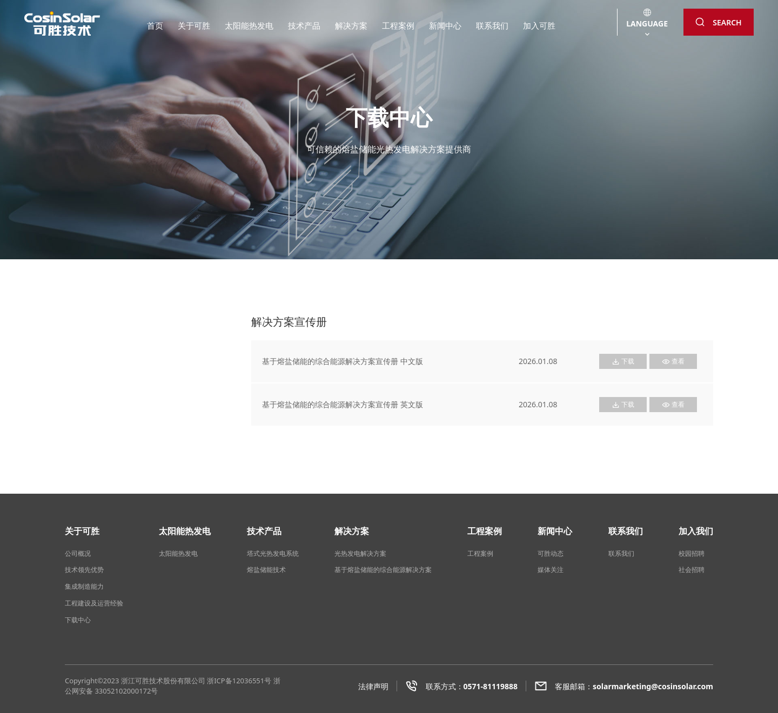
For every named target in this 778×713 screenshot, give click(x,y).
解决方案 (351, 25)
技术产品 (304, 25)
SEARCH (718, 22)
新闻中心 (445, 25)
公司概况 (78, 553)
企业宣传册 (94, 372)
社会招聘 (692, 569)
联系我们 (492, 25)
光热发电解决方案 (360, 553)
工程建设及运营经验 (94, 603)
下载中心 (78, 619)
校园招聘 (692, 553)
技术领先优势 (84, 569)
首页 (155, 25)
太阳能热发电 (249, 25)
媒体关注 (551, 569)
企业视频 (90, 392)
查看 (673, 361)
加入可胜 (539, 25)
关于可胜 (194, 25)
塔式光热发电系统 (273, 553)
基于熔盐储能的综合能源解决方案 (383, 569)
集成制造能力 (84, 586)
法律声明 (373, 686)
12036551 (248, 680)
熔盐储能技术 (266, 569)
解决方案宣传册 (101, 353)
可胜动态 (551, 553)
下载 (623, 361)
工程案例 (398, 25)
